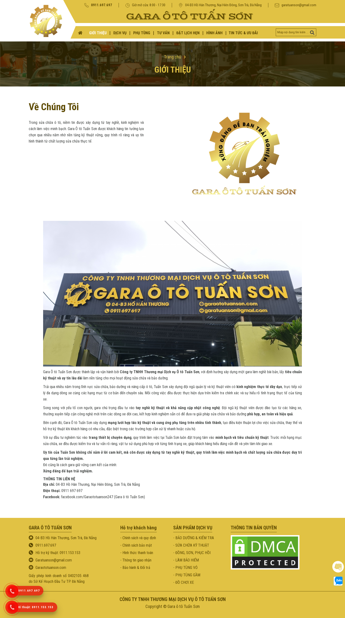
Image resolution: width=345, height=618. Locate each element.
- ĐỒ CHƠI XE (183, 582)
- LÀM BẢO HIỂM (186, 560)
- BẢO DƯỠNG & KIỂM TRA (193, 538)
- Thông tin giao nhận (135, 560)
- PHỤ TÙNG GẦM (186, 575)
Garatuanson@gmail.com (53, 560)
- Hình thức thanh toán (136, 552)
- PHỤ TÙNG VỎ (185, 567)
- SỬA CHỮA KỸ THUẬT (191, 545)
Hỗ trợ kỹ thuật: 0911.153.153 (57, 552)
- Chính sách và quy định (138, 538)
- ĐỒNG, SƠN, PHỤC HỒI (192, 552)
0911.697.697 (98, 5)
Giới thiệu (172, 69)
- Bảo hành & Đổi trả (135, 567)
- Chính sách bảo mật (136, 545)
